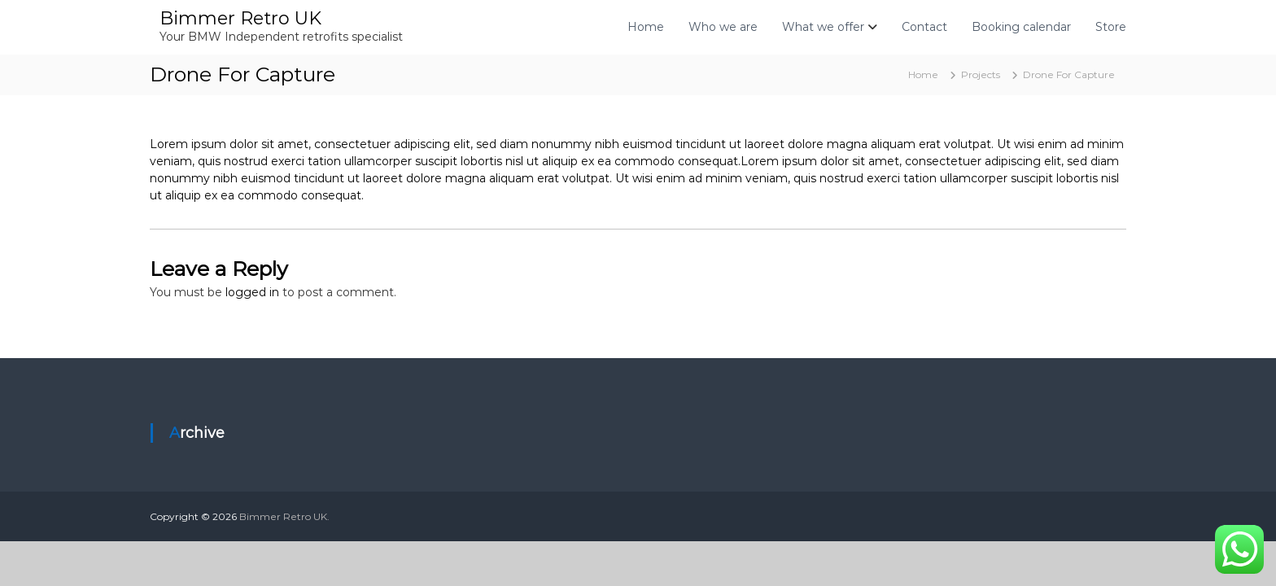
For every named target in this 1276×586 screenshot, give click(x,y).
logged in (252, 292)
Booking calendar (1021, 27)
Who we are (723, 27)
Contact (924, 27)
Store (1110, 27)
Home (645, 27)
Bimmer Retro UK (240, 18)
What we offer (823, 27)
